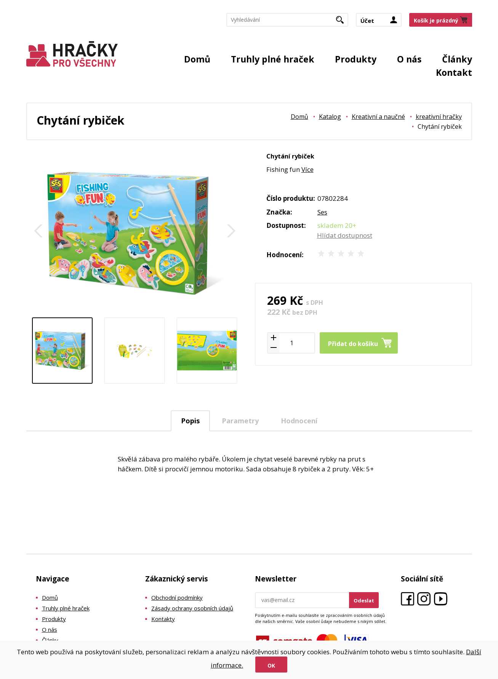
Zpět (38, 230)
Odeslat (364, 600)
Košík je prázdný (436, 20)
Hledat (343, 22)
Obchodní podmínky (177, 597)
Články (457, 59)
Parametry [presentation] (240, 420)
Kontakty (163, 619)
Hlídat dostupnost (344, 235)
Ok (271, 665)
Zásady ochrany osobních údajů (192, 608)
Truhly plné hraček (272, 59)
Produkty (355, 59)
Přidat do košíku (353, 344)
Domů (197, 59)
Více (307, 169)
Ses (322, 212)
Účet (367, 20)
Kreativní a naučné (378, 116)
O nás (409, 59)
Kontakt (454, 72)
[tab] (190, 420)
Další (231, 230)
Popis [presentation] (190, 420)
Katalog (330, 116)
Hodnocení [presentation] (299, 420)
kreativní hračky (439, 116)
